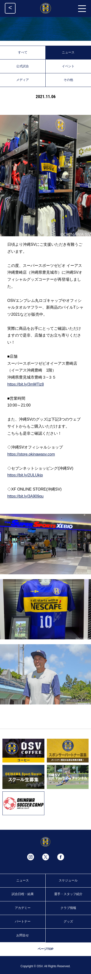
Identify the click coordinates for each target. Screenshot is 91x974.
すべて (22, 52)
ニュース (68, 52)
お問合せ (22, 935)
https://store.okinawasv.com (31, 454)
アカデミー (23, 908)
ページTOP (45, 949)
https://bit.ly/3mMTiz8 (25, 384)
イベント (68, 66)
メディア (22, 80)
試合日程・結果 (23, 894)
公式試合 (22, 66)
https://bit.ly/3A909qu (25, 496)
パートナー (23, 921)
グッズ (68, 921)
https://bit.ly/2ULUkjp (25, 475)
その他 (68, 80)
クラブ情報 (68, 908)
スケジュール (68, 880)
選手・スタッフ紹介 (68, 894)
